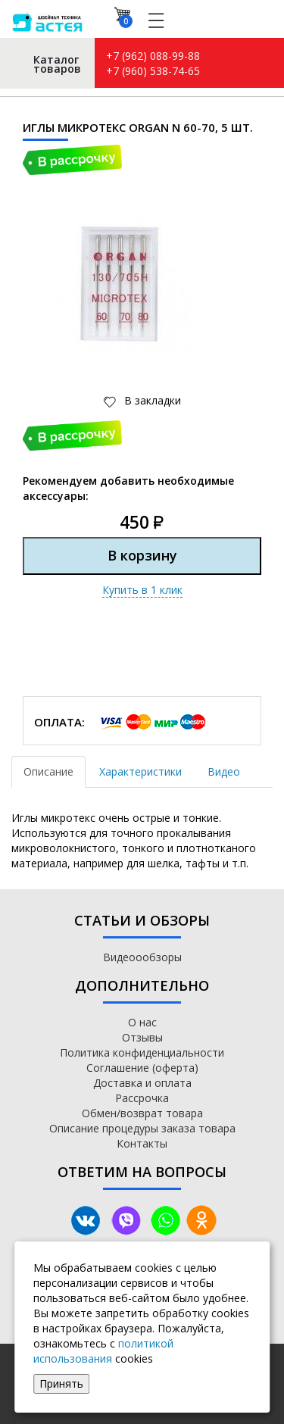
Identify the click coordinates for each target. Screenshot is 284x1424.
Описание (48, 771)
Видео (224, 771)
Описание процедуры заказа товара (142, 1128)
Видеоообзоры (142, 957)
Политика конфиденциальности (142, 1052)
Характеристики (140, 771)
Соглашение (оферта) (142, 1067)
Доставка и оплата (142, 1083)
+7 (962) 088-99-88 (153, 55)
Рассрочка (142, 1098)
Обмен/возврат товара (142, 1113)
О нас (142, 1022)
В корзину (142, 555)
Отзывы (142, 1037)
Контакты (142, 1143)
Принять (61, 1383)
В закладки (151, 400)
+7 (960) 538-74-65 (153, 71)
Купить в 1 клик (142, 589)
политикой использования (103, 1351)
